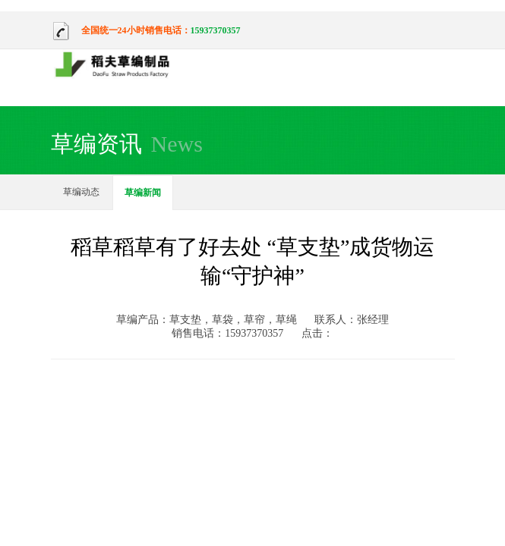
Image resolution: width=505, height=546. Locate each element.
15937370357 (216, 30)
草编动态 (81, 192)
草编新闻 (143, 192)
